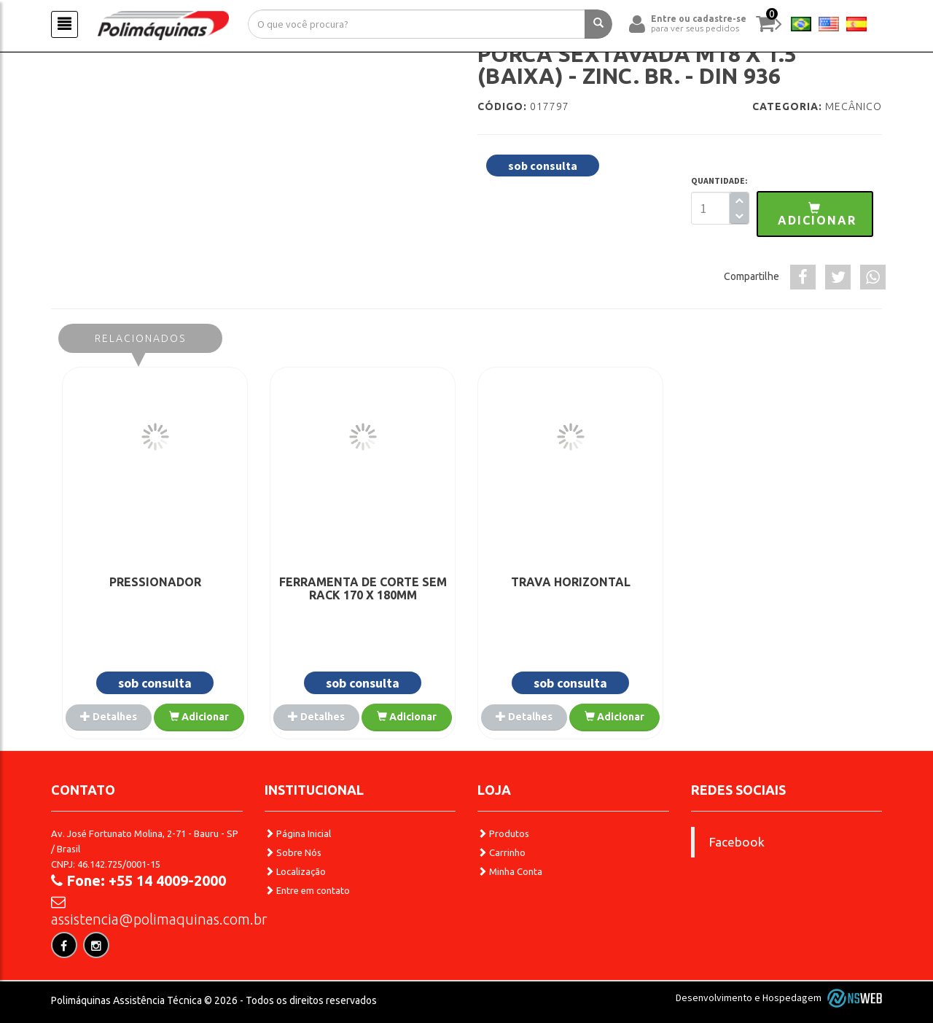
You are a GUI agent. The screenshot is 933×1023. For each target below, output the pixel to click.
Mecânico (853, 106)
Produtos (503, 833)
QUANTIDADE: (719, 180)
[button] (815, 214)
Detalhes (108, 717)
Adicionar (199, 717)
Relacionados (140, 338)
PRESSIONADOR (155, 581)
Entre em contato (307, 890)
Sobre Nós (293, 852)
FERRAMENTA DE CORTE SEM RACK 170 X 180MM (363, 588)
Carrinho (501, 852)
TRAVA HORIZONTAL (571, 581)
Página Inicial (298, 833)
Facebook (737, 842)
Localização (295, 871)
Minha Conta (509, 871)
